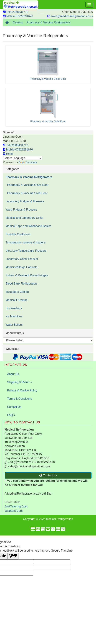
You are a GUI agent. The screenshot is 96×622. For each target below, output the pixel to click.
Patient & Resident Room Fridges (27, 275)
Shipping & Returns (19, 382)
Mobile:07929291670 (18, 16)
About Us (13, 374)
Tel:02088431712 (15, 11)
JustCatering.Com (16, 506)
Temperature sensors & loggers (25, 242)
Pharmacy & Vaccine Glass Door (27, 184)
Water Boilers (14, 324)
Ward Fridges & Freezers (21, 209)
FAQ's (11, 415)
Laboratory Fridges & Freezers (25, 201)
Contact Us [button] (48, 475)
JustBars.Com (13, 510)
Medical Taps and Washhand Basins (28, 226)
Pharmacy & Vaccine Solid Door (26, 193)
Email (8, 153)
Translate (28, 162)
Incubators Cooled (17, 291)
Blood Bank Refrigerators (21, 283)
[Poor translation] (13, 556)
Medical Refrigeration (59, 518)
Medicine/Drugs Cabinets (21, 267)
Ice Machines (14, 316)
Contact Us (14, 406)
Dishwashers (14, 308)
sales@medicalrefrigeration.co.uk (70, 16)
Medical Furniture (17, 300)
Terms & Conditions (19, 398)
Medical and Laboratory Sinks (24, 217)
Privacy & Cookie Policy (22, 390)
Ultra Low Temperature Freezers (26, 250)
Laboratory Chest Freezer (22, 258)
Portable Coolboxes (18, 234)
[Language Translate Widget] (22, 158)
